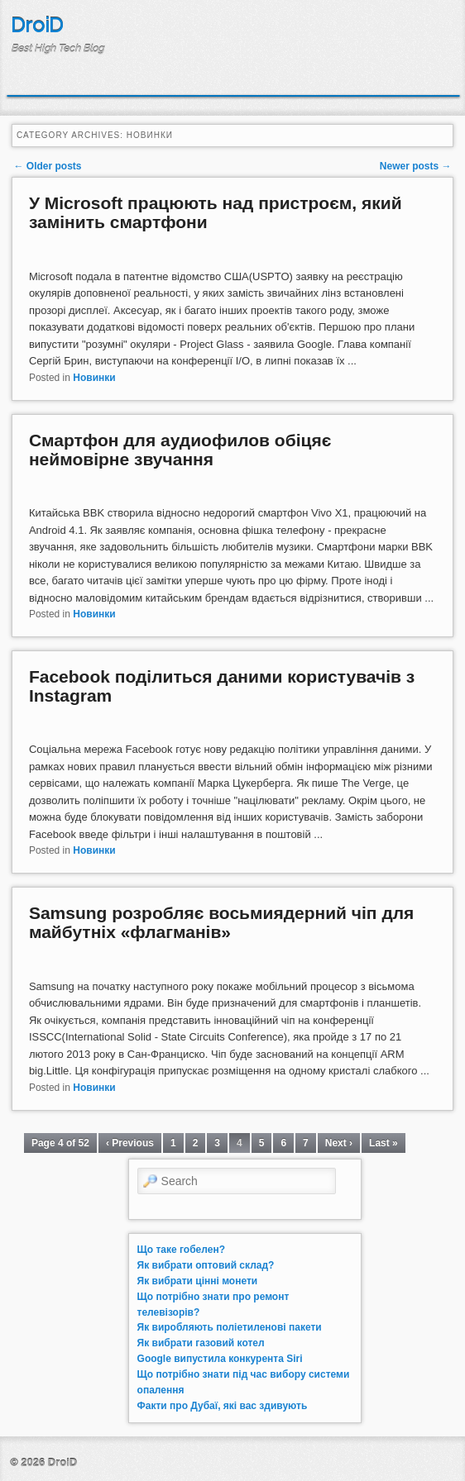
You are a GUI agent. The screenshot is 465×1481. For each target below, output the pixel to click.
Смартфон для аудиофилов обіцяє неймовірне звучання (180, 450)
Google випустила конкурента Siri (220, 1358)
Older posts (47, 166)
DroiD (37, 25)
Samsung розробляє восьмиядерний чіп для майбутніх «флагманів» (221, 922)
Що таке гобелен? (181, 1249)
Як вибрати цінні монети (197, 1281)
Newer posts (416, 166)
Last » (383, 1143)
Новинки (94, 377)
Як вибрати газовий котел (201, 1343)
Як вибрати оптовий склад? (206, 1265)
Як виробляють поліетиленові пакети (229, 1327)
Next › (338, 1143)
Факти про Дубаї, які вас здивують (222, 1406)
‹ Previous (130, 1143)
